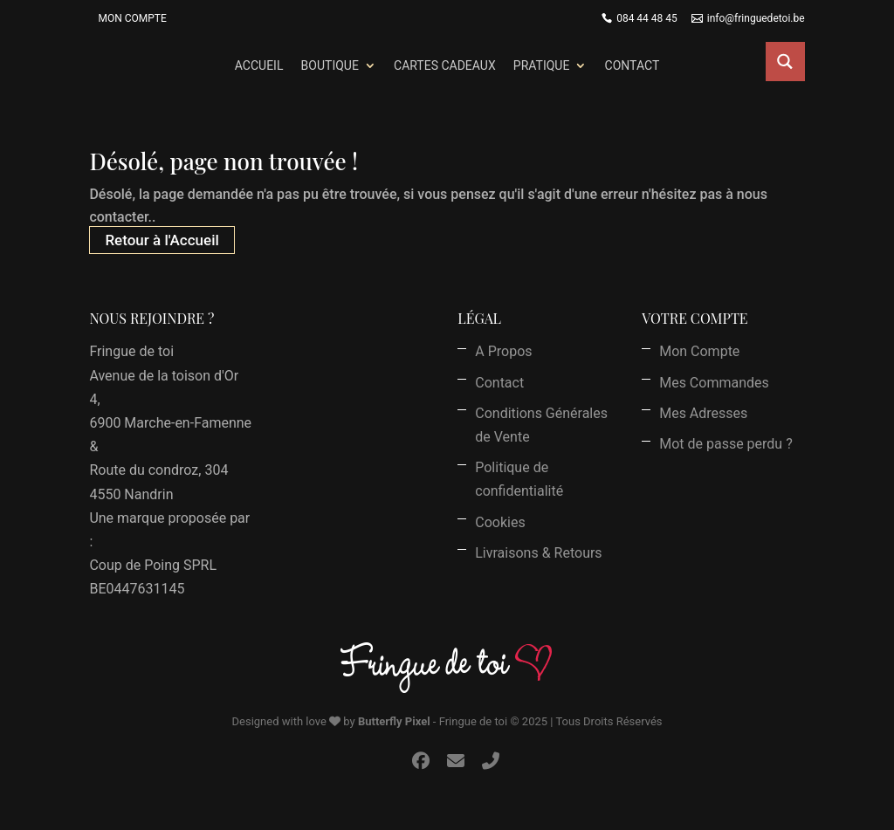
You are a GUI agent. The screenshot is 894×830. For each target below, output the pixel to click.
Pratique (541, 65)
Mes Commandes (714, 382)
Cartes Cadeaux (445, 65)
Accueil (259, 65)
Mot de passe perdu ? (726, 444)
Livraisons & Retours (538, 553)
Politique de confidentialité (519, 479)
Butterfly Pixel (394, 721)
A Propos (503, 351)
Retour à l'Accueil (161, 240)
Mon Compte (132, 18)
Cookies (500, 522)
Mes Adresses (703, 413)
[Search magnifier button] (785, 61)
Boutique (330, 65)
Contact (632, 65)
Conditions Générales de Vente (541, 425)
